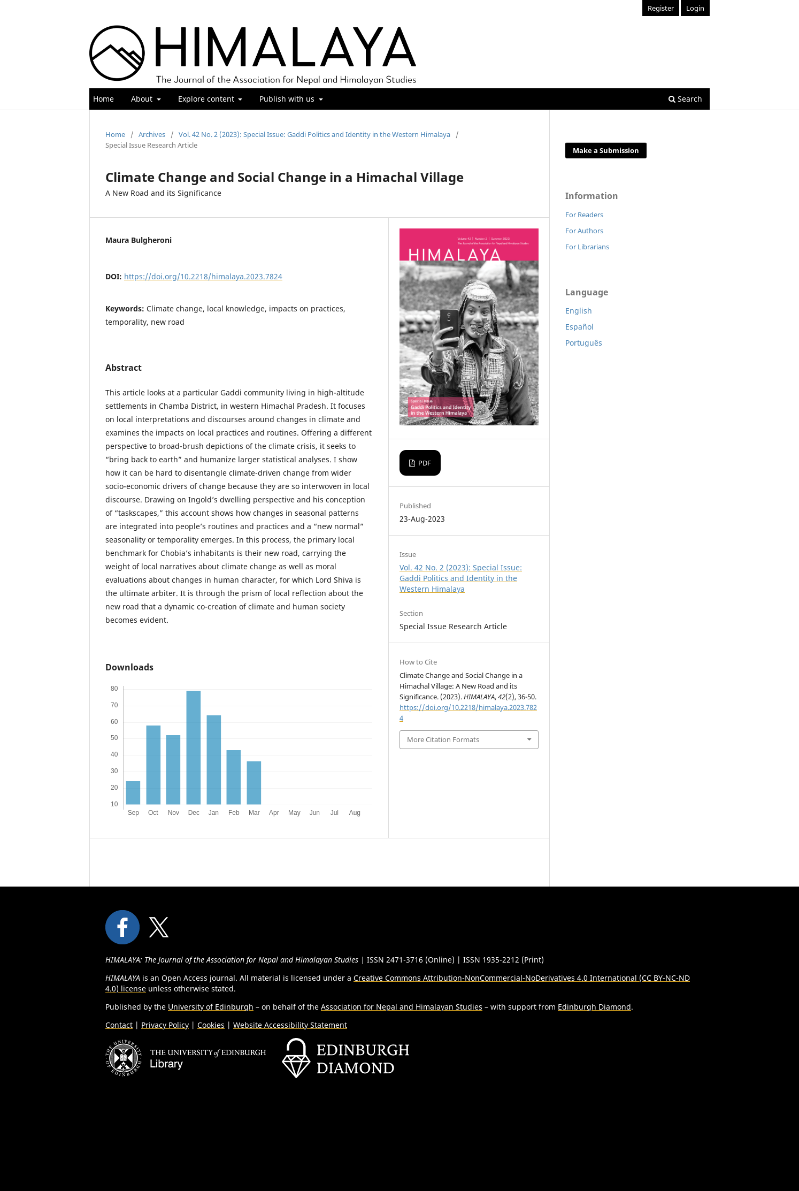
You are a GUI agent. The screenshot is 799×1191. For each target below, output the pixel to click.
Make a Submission (606, 150)
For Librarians (587, 246)
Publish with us (288, 99)
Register (661, 8)
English (578, 311)
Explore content (207, 99)
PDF (424, 463)
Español (579, 327)
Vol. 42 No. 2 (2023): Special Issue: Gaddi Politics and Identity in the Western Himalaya (314, 134)
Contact (119, 1025)
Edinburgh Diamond (594, 1007)
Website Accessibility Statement (290, 1025)
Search (685, 99)
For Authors (584, 230)
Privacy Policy (165, 1025)
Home (103, 99)
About (143, 99)
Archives (152, 134)
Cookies (211, 1025)
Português (583, 343)
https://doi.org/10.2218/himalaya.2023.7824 (203, 276)
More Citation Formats (443, 739)
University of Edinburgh (210, 1007)
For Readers (584, 214)
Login (695, 8)
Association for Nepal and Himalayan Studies (401, 1007)
